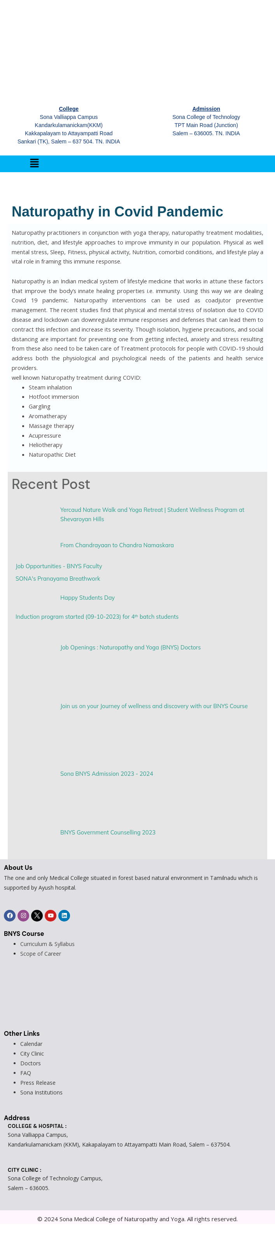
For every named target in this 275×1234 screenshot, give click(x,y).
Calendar (31, 1043)
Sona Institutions (41, 1092)
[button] (34, 163)
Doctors (30, 1063)
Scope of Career (40, 953)
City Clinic (32, 1053)
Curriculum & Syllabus (47, 944)
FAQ (25, 1073)
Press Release (38, 1082)
